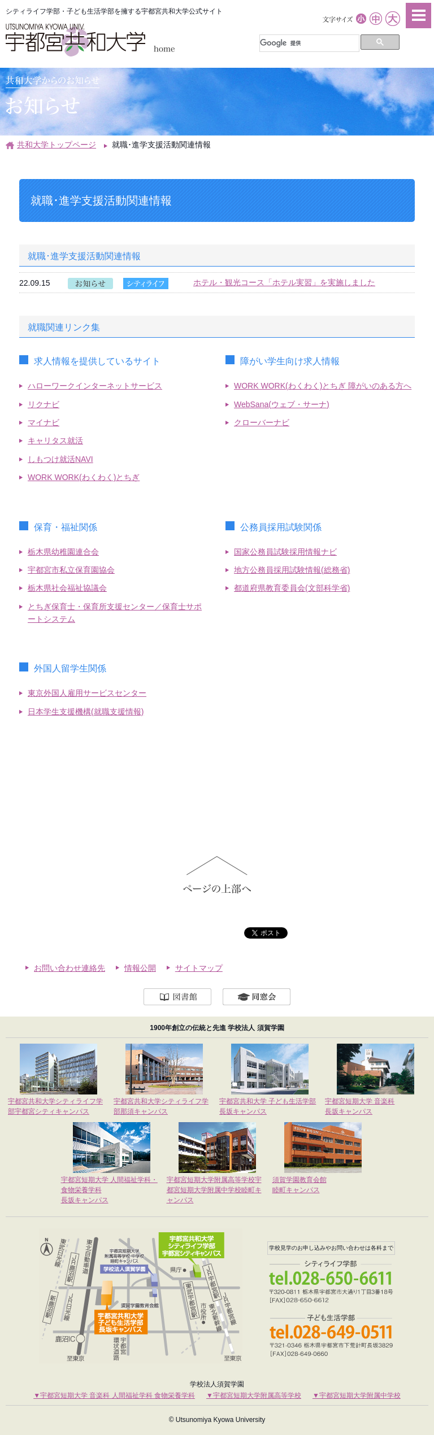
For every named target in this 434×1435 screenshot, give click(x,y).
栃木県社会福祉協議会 (67, 587)
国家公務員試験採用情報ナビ (285, 551)
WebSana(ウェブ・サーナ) (281, 404)
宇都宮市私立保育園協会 (71, 569)
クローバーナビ (261, 422)
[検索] (308, 43)
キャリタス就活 (55, 440)
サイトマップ (199, 967)
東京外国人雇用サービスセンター (87, 692)
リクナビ (43, 404)
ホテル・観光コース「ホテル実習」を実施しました (284, 282)
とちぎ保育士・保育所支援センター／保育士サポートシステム (115, 612)
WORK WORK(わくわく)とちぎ (84, 477)
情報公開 (140, 967)
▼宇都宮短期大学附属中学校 (357, 1395)
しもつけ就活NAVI (60, 459)
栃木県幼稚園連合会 (63, 551)
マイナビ (43, 422)
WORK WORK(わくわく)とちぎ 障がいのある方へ (322, 385)
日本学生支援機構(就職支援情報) (86, 711)
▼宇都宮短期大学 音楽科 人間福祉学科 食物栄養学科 (114, 1395)
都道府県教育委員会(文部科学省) (292, 587)
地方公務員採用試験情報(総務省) (292, 569)
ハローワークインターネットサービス (95, 385)
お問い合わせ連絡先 (69, 967)
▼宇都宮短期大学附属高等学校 (253, 1395)
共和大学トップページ (56, 144)
